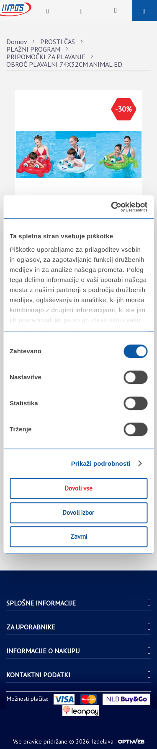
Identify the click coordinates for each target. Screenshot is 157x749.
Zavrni (78, 536)
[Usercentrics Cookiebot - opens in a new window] (111, 206)
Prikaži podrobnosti (101, 463)
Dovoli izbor (78, 513)
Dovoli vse (79, 488)
